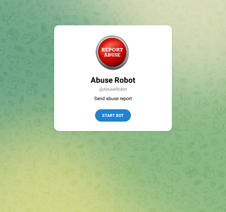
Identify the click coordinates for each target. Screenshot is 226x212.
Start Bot (113, 115)
